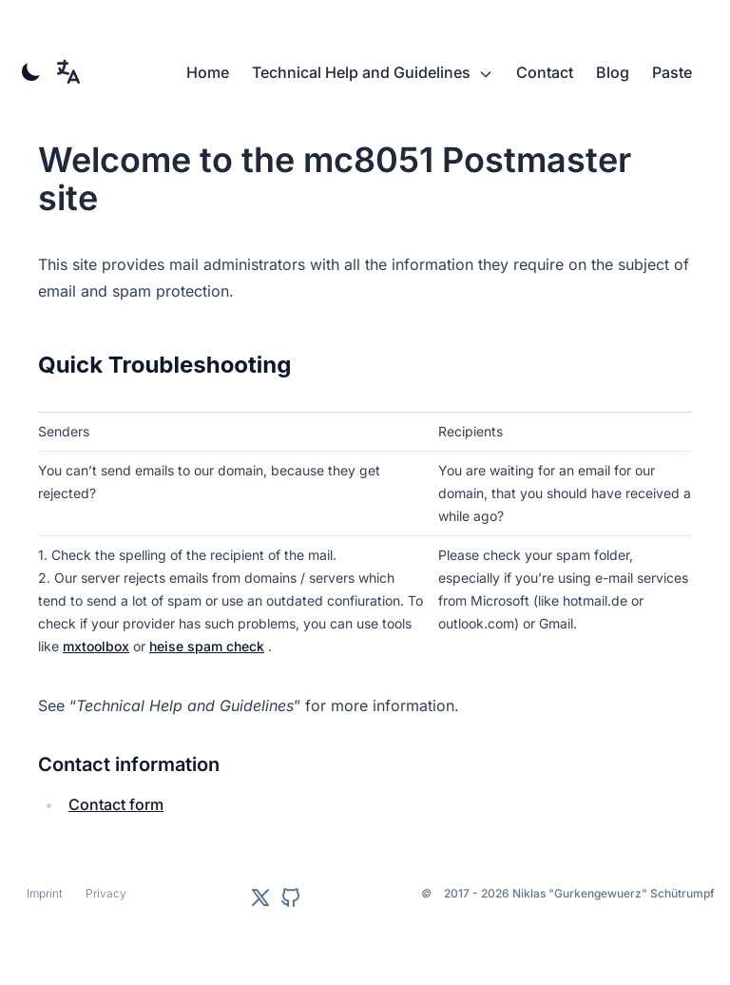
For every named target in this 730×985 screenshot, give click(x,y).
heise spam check (206, 646)
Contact (544, 72)
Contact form (115, 804)
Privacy (106, 893)
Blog (612, 72)
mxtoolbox (96, 646)
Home (207, 72)
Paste (672, 72)
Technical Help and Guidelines (372, 72)
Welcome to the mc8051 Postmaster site (334, 179)
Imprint (45, 893)
